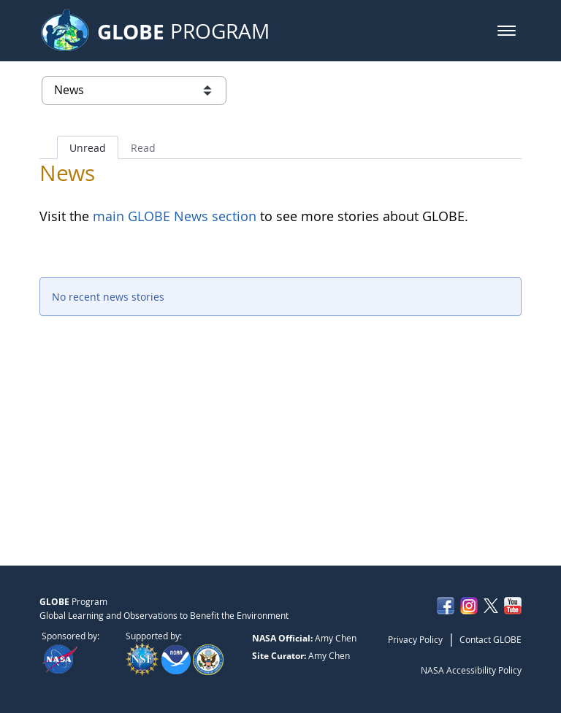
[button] (506, 30)
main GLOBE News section (172, 216)
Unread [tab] (87, 148)
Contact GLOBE (490, 639)
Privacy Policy (415, 639)
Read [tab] (143, 148)
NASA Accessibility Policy (471, 670)
